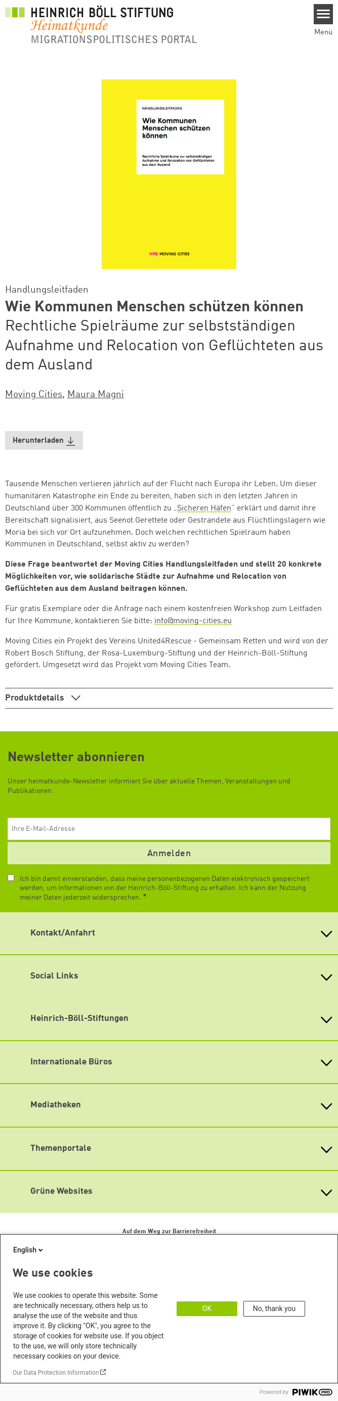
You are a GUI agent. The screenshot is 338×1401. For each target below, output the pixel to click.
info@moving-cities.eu (193, 621)
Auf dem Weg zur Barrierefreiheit (169, 1232)
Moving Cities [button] (33, 394)
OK (207, 1308)
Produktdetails (35, 698)
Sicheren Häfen (204, 508)
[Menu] (323, 14)
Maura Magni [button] (95, 394)
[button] (44, 440)
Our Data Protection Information (56, 1372)
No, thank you (274, 1308)
